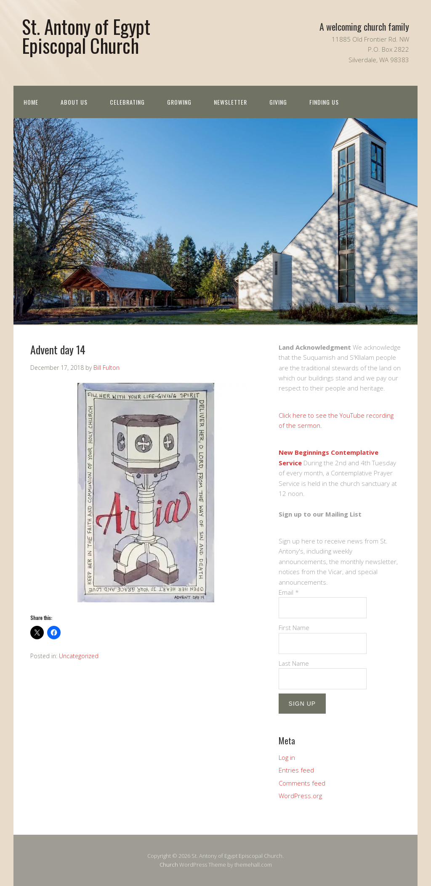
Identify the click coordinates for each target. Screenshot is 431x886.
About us (74, 102)
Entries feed (296, 770)
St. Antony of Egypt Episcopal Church (86, 35)
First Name (294, 627)
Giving (278, 102)
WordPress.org (300, 795)
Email (289, 592)
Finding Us (324, 102)
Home (31, 102)
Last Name (294, 663)
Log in (287, 757)
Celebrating (127, 102)
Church (169, 864)
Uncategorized (78, 656)
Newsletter (230, 102)
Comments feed (302, 783)
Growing (179, 102)
